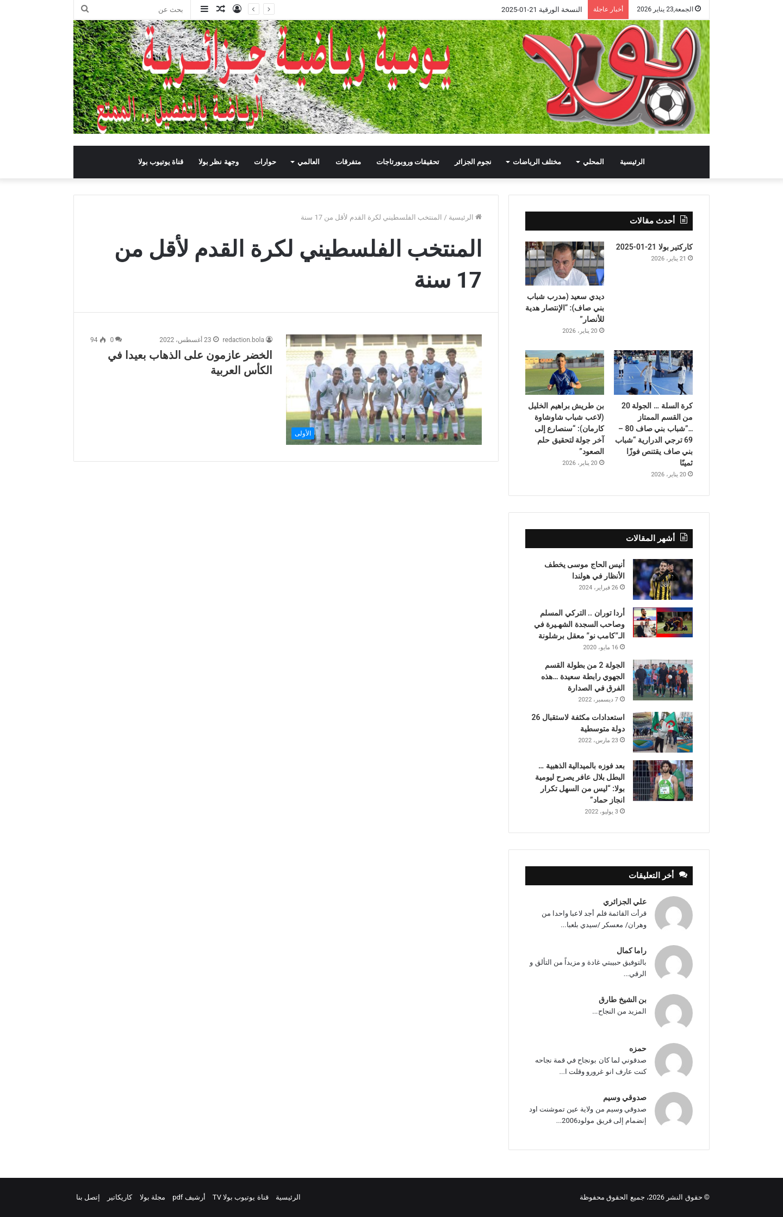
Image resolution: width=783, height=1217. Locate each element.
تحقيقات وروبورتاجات (407, 162)
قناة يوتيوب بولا (160, 162)
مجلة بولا (152, 1197)
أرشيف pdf (188, 1197)
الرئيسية (632, 162)
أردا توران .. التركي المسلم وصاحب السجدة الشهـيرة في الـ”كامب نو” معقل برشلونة (579, 624)
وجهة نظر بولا (218, 162)
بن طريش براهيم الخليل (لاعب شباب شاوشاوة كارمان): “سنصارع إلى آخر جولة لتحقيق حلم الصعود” (566, 428)
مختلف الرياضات (537, 162)
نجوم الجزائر (473, 162)
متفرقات (348, 162)
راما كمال (632, 950)
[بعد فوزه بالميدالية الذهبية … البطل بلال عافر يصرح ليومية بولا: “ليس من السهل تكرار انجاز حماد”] (663, 780)
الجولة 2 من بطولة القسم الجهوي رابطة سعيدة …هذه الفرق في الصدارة (583, 676)
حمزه (638, 1048)
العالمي (308, 162)
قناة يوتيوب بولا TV (241, 1197)
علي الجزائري (625, 901)
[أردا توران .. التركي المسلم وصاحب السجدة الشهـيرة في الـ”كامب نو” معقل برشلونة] (663, 622)
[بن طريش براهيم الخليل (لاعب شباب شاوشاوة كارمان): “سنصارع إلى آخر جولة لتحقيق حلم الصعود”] (564, 372)
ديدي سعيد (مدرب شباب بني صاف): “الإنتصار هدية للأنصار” (564, 308)
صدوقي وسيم (625, 1097)
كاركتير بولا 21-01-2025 (654, 247)
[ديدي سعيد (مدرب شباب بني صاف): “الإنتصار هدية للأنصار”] (564, 263)
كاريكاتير (119, 1197)
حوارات (265, 162)
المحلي (593, 162)
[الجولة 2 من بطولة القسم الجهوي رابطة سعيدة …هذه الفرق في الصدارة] (663, 680)
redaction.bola (243, 340)
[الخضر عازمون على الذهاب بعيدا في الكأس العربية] (384, 389)
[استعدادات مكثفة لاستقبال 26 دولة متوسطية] (663, 732)
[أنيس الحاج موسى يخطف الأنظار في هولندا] (663, 579)
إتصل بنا (88, 1197)
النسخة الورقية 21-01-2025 (541, 9)
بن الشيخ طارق (623, 999)
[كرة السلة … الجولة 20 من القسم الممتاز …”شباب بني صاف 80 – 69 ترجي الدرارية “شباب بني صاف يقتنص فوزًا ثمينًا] (653, 372)
